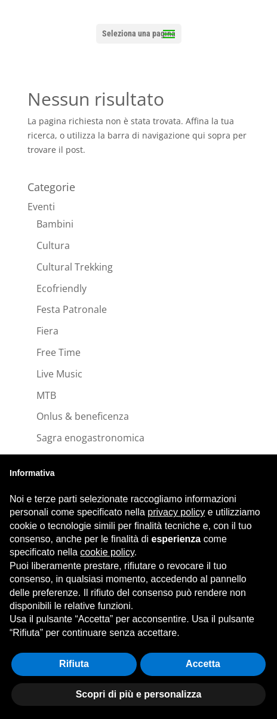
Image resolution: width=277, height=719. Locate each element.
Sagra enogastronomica (90, 437)
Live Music (59, 373)
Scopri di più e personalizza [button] (139, 694)
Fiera (47, 330)
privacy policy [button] (176, 512)
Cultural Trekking (74, 267)
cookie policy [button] (107, 552)
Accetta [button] (203, 664)
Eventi (41, 206)
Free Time (58, 352)
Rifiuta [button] (74, 664)
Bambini (54, 224)
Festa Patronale (71, 309)
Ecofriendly (61, 288)
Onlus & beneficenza (82, 416)
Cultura (53, 245)
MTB (46, 395)
